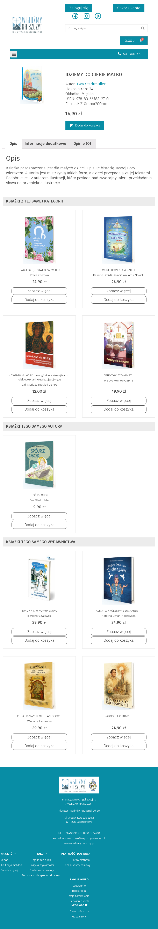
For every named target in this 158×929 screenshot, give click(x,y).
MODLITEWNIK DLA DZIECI (118, 270)
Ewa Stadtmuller (91, 84)
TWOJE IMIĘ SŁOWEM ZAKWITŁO (39, 270)
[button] (13, 54)
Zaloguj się (78, 8)
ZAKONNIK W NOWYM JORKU (39, 610)
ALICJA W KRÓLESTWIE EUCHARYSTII (119, 610)
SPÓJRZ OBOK (39, 495)
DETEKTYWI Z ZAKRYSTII (118, 375)
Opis (13, 143)
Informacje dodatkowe (45, 143)
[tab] (13, 144)
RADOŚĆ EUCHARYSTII (119, 716)
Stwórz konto (128, 8)
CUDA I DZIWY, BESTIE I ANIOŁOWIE (39, 716)
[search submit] (143, 28)
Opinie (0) (82, 143)
